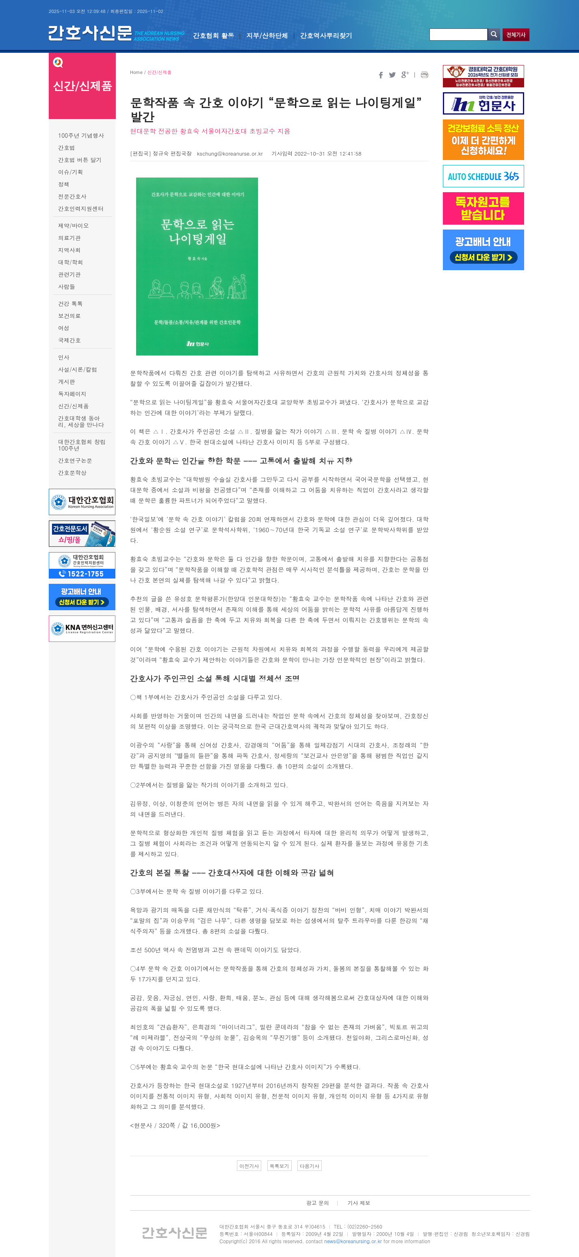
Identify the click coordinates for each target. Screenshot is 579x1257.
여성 (63, 328)
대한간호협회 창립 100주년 (82, 445)
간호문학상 (72, 472)
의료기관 (69, 238)
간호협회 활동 (213, 35)
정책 (63, 184)
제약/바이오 (73, 225)
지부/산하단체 (267, 35)
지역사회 (69, 250)
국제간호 (69, 340)
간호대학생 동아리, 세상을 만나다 (81, 421)
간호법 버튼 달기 (80, 160)
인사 (63, 357)
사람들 (66, 286)
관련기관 (69, 274)
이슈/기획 (70, 172)
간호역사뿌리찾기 (326, 35)
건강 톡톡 (70, 303)
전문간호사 (72, 196)
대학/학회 (70, 262)
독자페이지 (72, 394)
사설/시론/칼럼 (77, 369)
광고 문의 (317, 1203)
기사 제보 (358, 1203)
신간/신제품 (73, 406)
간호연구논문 (75, 460)
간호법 (66, 147)
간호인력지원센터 (81, 208)
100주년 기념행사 (81, 135)
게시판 (66, 381)
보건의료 (69, 316)
